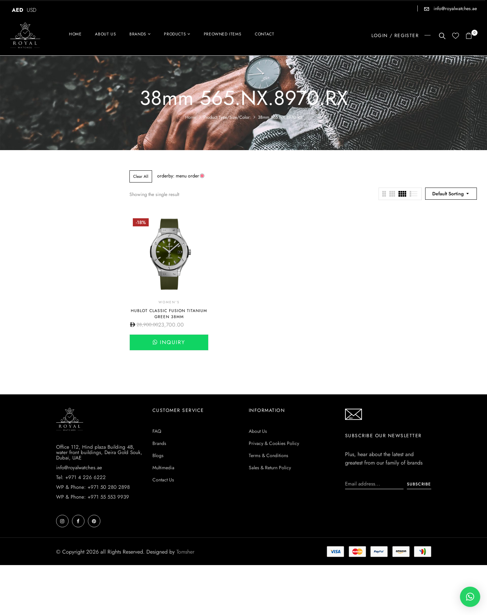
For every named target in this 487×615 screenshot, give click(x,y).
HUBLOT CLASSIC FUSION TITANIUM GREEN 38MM (169, 314)
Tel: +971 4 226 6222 (81, 477)
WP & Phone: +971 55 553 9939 (92, 497)
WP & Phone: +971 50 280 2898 (93, 487)
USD (31, 10)
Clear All (140, 176)
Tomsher (185, 552)
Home (190, 117)
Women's (169, 302)
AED (17, 10)
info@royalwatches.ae (454, 8)
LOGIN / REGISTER (395, 35)
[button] (471, 36)
